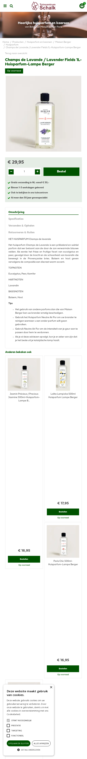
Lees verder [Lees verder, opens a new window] (27, 714)
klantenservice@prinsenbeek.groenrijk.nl (45, 651)
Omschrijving (16, 212)
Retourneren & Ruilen (21, 232)
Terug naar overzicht (16, 53)
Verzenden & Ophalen (21, 226)
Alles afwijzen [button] (41, 743)
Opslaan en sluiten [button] (18, 743)
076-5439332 (45, 648)
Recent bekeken (14, 510)
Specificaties (15, 219)
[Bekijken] (81, 5)
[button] (21, 720)
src (11, 5)
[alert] (28, 720)
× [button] (51, 687)
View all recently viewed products (23, 590)
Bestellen (24, 419)
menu (5, 5)
